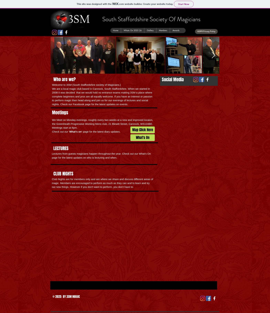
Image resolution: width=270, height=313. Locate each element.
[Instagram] (54, 32)
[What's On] (142, 137)
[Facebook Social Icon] (60, 32)
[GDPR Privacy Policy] (206, 31)
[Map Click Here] (142, 129)
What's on (75, 131)
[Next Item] (213, 55)
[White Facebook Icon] (66, 32)
